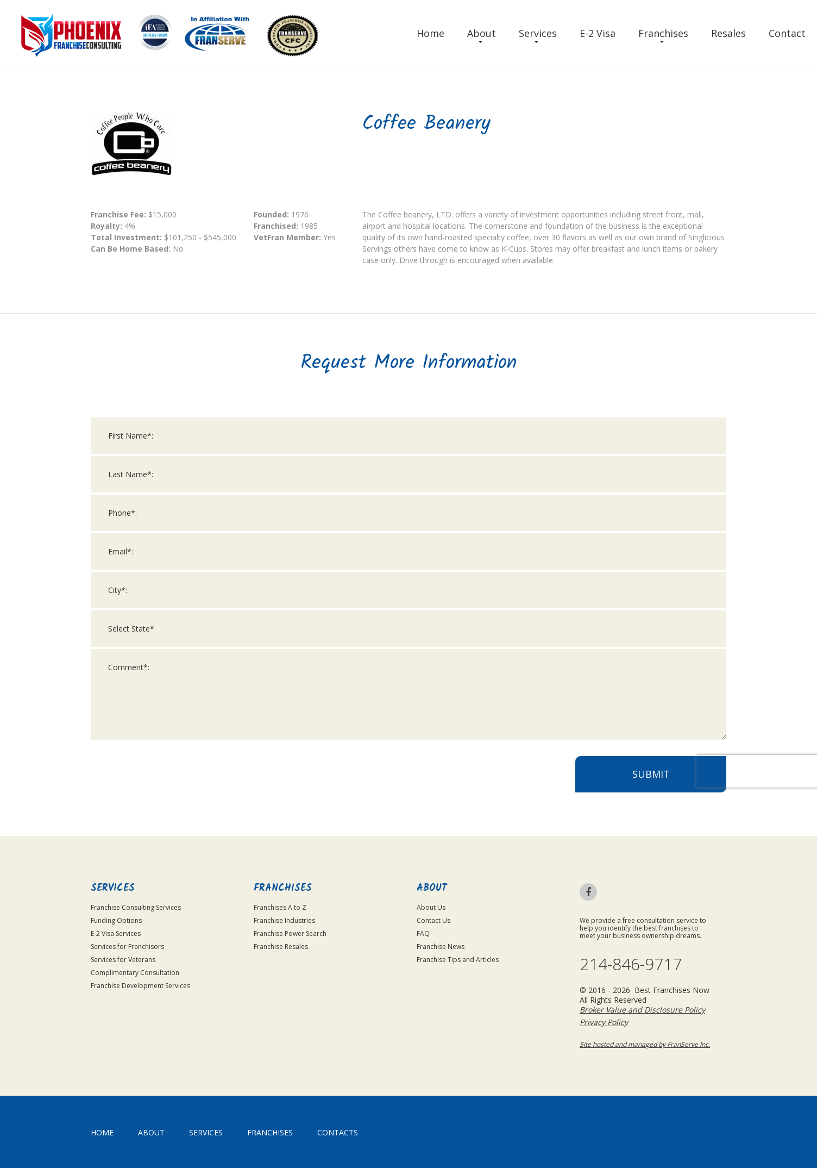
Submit (651, 787)
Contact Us (433, 920)
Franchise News (440, 946)
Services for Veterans (123, 959)
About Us (431, 907)
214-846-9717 (631, 964)
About (481, 33)
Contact (787, 33)
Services (538, 33)
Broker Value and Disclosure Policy (642, 1009)
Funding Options (116, 920)
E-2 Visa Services (116, 933)
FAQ (423, 933)
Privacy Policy (604, 1022)
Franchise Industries (284, 920)
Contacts (337, 1132)
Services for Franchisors (127, 946)
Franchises (663, 33)
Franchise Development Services (140, 985)
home (102, 1132)
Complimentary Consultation (135, 972)
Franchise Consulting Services (136, 907)
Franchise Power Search (290, 933)
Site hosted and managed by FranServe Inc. (645, 1044)
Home (430, 33)
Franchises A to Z (280, 907)
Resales (728, 33)
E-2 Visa (597, 33)
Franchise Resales (281, 946)
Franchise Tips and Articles (458, 959)
